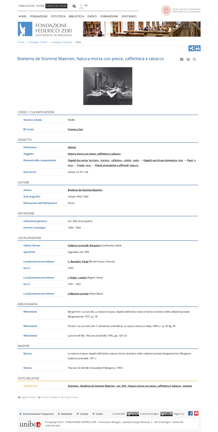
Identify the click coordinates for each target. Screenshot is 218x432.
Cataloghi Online (37, 42)
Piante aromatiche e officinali (112, 165)
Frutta (80, 165)
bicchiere (94, 160)
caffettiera (116, 160)
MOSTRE (40, 6)
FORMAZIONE (109, 16)
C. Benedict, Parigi (78, 261)
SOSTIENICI (129, 16)
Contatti (84, 413)
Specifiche (29, 252)
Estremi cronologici (34, 227)
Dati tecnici (29, 172)
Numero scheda (32, 120)
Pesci (190, 160)
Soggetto (28, 153)
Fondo (30, 129)
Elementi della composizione (39, 160)
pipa (181, 160)
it (81, 5)
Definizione (29, 147)
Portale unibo (30, 420)
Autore (27, 190)
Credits (99, 413)
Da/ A (26, 268)
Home (20, 42)
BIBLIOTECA (76, 16)
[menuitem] (26, 6)
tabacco (134, 165)
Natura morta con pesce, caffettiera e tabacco (94, 153)
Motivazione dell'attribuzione (40, 203)
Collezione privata (78, 293)
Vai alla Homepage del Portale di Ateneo (181, 10)
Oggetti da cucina (78, 160)
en (86, 5)
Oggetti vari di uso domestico (160, 160)
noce (88, 165)
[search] (74, 6)
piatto (136, 160)
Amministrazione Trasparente (38, 413)
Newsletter (66, 413)
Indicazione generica (35, 221)
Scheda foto (30, 386)
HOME (22, 16)
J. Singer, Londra (77, 277)
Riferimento (30, 311)
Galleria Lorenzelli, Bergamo (84, 245)
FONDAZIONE (39, 16)
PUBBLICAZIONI (27, 6)
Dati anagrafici (31, 196)
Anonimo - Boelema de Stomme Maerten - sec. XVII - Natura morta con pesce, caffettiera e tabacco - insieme (130, 386)
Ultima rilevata (31, 245)
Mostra (27, 353)
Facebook (190, 413)
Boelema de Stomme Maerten (85, 190)
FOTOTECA (58, 16)
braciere (105, 160)
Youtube (196, 413)
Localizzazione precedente (38, 261)
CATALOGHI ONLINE (56, 6)
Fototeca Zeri (75, 129)
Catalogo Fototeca (61, 42)
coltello (128, 160)
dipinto (72, 147)
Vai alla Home (48, 29)
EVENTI (92, 16)
